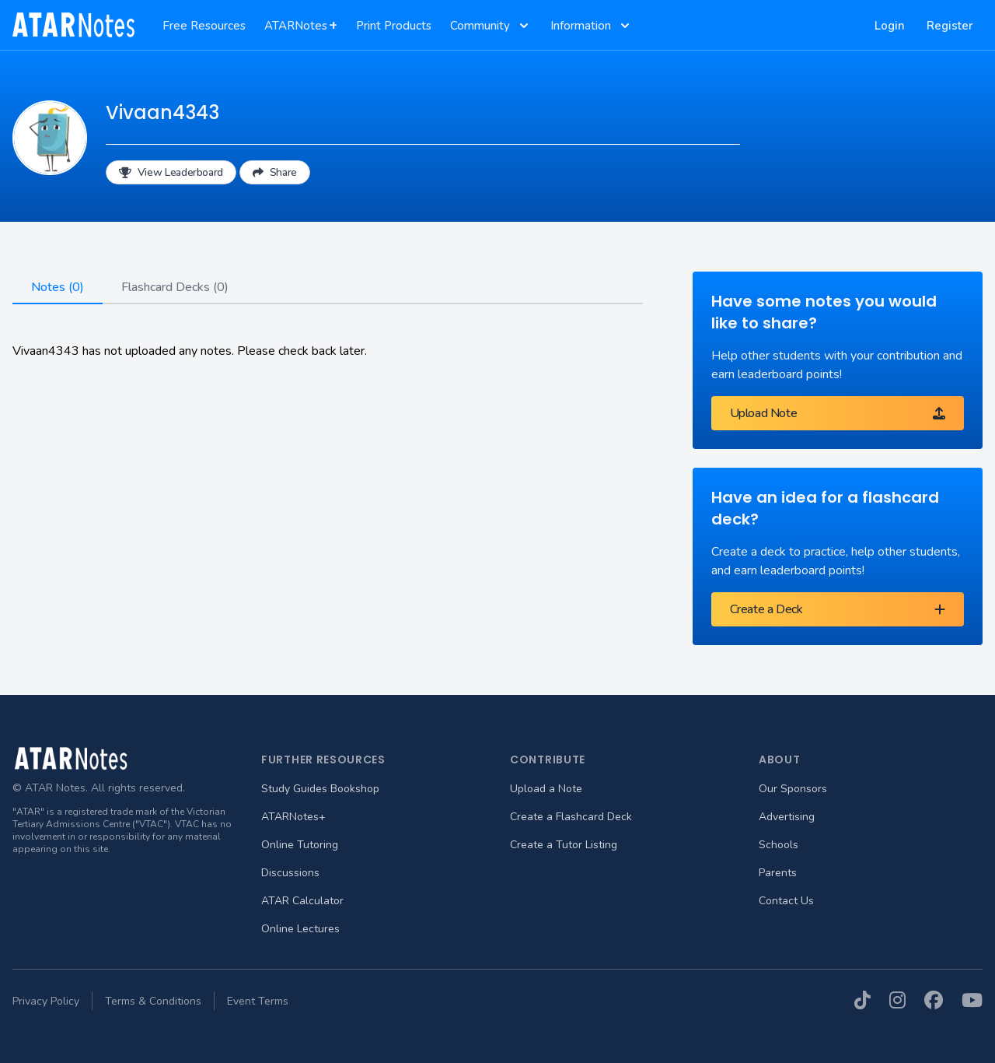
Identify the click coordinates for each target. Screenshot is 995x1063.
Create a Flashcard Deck (571, 816)
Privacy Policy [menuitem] (45, 1001)
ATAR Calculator (302, 900)
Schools (778, 844)
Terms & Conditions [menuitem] (153, 1001)
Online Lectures (300, 928)
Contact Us (786, 900)
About (780, 759)
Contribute (547, 759)
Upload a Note (546, 788)
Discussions (290, 872)
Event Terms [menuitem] (257, 1001)
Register (950, 25)
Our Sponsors (793, 788)
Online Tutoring (299, 844)
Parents (778, 872)
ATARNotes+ (293, 816)
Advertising (787, 816)
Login (890, 25)
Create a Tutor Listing (563, 844)
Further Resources (323, 759)
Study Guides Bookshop (320, 788)
